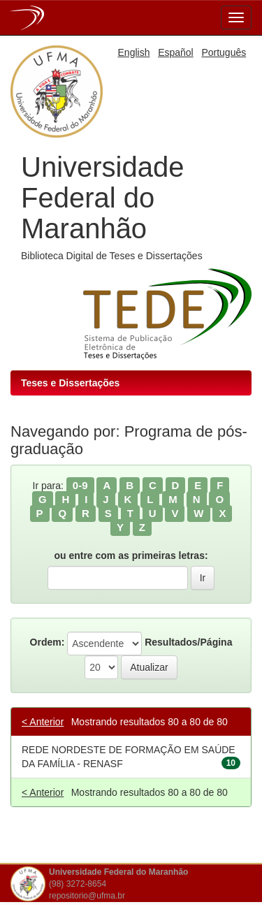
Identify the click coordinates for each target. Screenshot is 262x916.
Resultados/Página (188, 642)
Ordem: (47, 642)
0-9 (80, 485)
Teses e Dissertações (70, 382)
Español (176, 52)
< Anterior (43, 721)
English (134, 52)
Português (223, 52)
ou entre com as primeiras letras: (131, 555)
